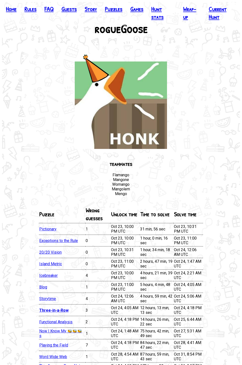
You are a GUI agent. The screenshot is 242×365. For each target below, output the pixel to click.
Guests (69, 9)
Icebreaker (48, 275)
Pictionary (47, 229)
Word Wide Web (53, 356)
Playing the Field (53, 345)
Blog (43, 287)
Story (91, 9)
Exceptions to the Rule (58, 240)
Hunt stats (157, 13)
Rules (30, 9)
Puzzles (113, 9)
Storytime (47, 298)
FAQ (49, 9)
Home (11, 9)
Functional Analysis (56, 322)
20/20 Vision (50, 252)
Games (136, 9)
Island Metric (50, 264)
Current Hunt (217, 13)
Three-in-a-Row (54, 310)
